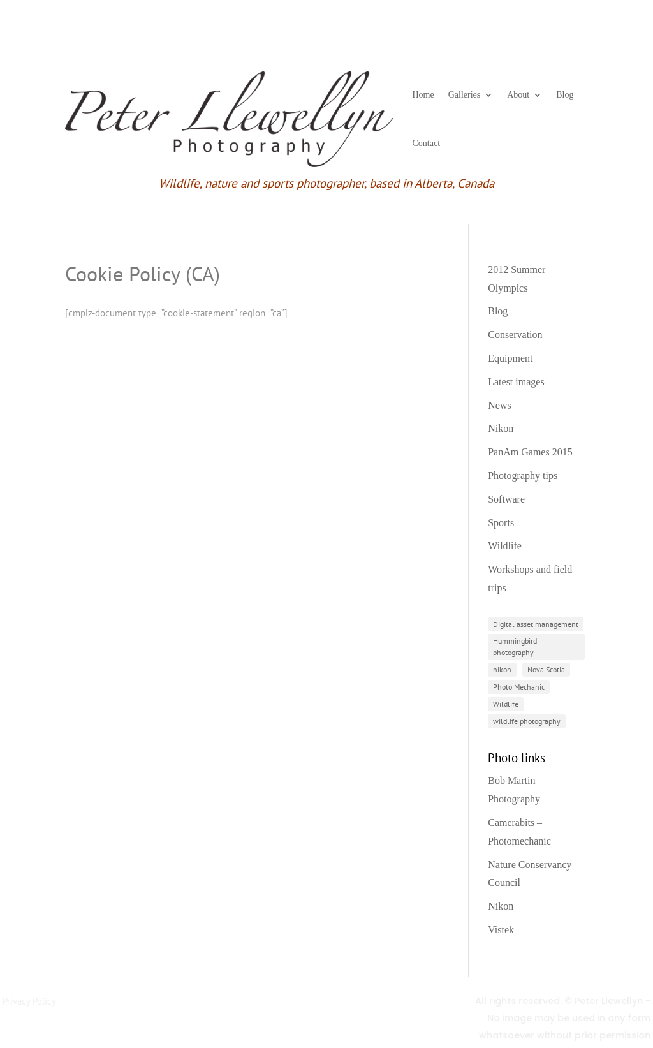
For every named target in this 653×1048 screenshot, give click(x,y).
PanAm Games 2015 (530, 452)
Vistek (501, 929)
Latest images (516, 381)
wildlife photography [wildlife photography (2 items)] (527, 721)
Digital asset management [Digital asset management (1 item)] (535, 624)
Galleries (464, 95)
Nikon (500, 428)
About (518, 95)
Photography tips (522, 475)
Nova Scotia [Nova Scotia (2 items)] (546, 669)
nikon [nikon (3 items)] (502, 669)
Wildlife (505, 545)
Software (506, 499)
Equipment (510, 358)
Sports (501, 522)
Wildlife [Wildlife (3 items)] (505, 704)
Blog (564, 95)
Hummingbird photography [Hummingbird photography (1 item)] (515, 646)
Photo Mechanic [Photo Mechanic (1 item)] (519, 686)
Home (423, 95)
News (499, 405)
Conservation (515, 334)
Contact (427, 143)
